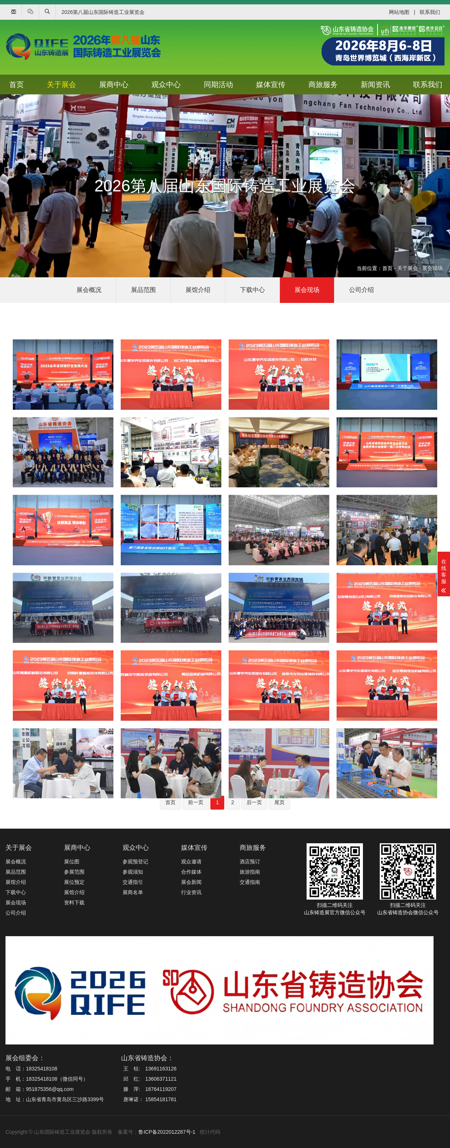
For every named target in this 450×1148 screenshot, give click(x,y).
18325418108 (41, 1069)
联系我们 (430, 12)
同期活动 (218, 84)
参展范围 (74, 872)
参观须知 (133, 872)
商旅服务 (323, 84)
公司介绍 (361, 289)
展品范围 (143, 289)
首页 (16, 84)
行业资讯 (191, 892)
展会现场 (432, 268)
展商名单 (133, 892)
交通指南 (250, 882)
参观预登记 (135, 861)
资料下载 (74, 902)
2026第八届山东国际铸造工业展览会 (103, 12)
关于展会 (61, 84)
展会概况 (88, 289)
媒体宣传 (270, 84)
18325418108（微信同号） (57, 1079)
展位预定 (74, 882)
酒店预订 (250, 861)
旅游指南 (250, 872)
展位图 (71, 861)
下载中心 (252, 289)
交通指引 (133, 882)
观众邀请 (191, 861)
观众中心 (166, 84)
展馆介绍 (197, 289)
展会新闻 (191, 882)
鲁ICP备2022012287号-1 (166, 1132)
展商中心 (113, 84)
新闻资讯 (375, 84)
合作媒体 (191, 872)
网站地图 (399, 12)
